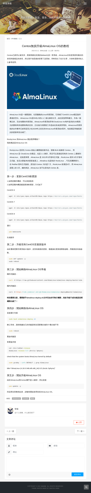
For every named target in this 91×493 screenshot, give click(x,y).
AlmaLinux (16, 398)
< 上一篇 (10, 431)
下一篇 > (80, 431)
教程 (32, 398)
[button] (79, 422)
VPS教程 (14, 39)
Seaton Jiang (54, 488)
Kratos (39, 488)
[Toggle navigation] (85, 3)
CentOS (25, 398)
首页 (8, 39)
